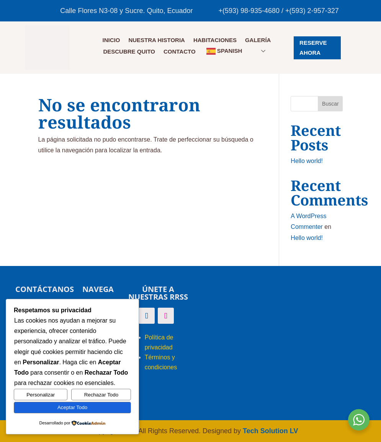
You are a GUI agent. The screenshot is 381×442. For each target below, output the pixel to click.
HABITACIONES (215, 40)
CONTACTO (180, 52)
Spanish (224, 51)
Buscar (330, 104)
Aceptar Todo (72, 407)
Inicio (111, 40)
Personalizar (40, 395)
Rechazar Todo (101, 395)
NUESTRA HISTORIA (156, 40)
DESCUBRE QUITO (129, 52)
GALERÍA (258, 40)
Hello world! (307, 161)
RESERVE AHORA (313, 47)
